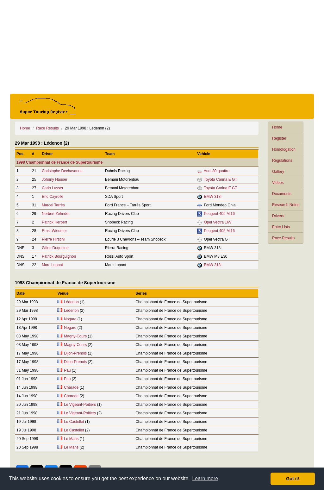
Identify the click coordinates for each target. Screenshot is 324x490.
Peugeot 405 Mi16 (219, 213)
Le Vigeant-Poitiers (80, 404)
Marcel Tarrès (53, 205)
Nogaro (70, 319)
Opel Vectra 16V (218, 222)
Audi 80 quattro (216, 171)
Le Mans (71, 439)
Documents (281, 194)
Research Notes (285, 205)
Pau (67, 370)
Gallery (278, 171)
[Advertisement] (162, 47)
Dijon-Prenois (75, 353)
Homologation (284, 149)
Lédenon (71, 302)
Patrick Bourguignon (59, 256)
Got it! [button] (292, 478)
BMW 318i (212, 196)
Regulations (282, 160)
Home (277, 127)
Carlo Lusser (52, 188)
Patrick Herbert (54, 222)
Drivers (278, 216)
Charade (71, 387)
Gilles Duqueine (55, 248)
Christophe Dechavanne (62, 171)
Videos (278, 182)
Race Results (283, 238)
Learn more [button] (205, 478)
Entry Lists (281, 227)
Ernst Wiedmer (54, 231)
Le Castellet (74, 421)
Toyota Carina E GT (220, 179)
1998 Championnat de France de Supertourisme (59, 162)
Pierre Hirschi (53, 239)
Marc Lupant (52, 265)
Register (279, 138)
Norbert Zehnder (56, 213)
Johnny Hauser (54, 179)
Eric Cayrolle (52, 196)
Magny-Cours (75, 336)
